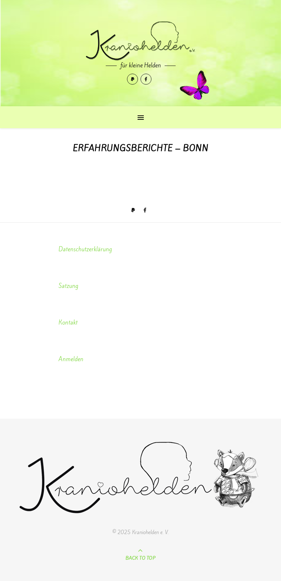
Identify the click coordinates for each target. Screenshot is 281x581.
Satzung (68, 286)
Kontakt (68, 322)
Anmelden (71, 359)
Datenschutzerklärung (85, 249)
